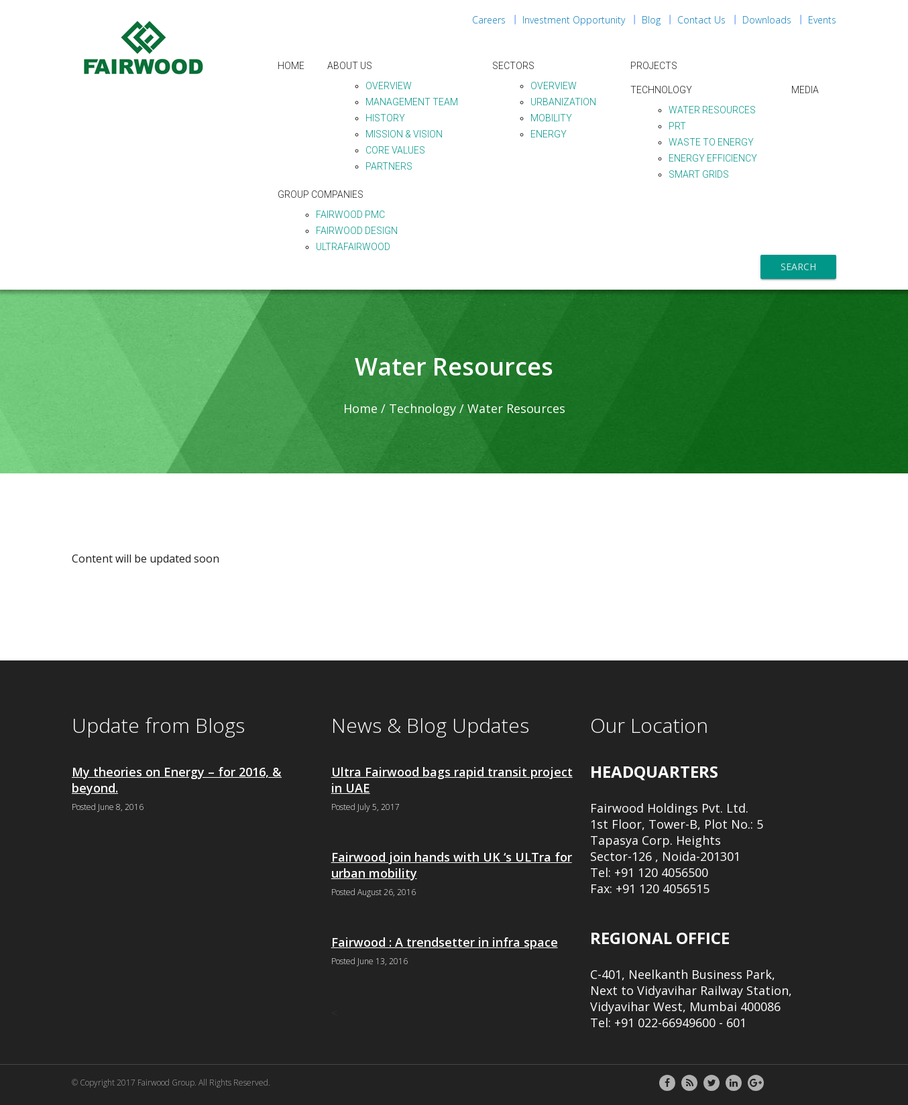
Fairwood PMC (350, 214)
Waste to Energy (711, 142)
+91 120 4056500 (661, 872)
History (385, 118)
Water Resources (712, 110)
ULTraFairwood (353, 246)
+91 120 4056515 (663, 888)
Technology (661, 89)
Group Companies (320, 194)
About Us (349, 65)
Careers (489, 19)
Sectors (513, 65)
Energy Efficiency (713, 158)
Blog (651, 19)
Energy (548, 134)
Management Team (411, 102)
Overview (388, 85)
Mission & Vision (404, 134)
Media (805, 89)
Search (798, 266)
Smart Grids (699, 174)
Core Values (395, 150)
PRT (677, 126)
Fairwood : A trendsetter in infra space (444, 942)
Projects (653, 65)
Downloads (766, 19)
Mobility (551, 118)
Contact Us (701, 19)
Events (822, 19)
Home (291, 65)
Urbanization (563, 102)
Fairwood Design (357, 230)
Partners (388, 166)
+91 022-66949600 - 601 (680, 1022)
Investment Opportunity (573, 19)
